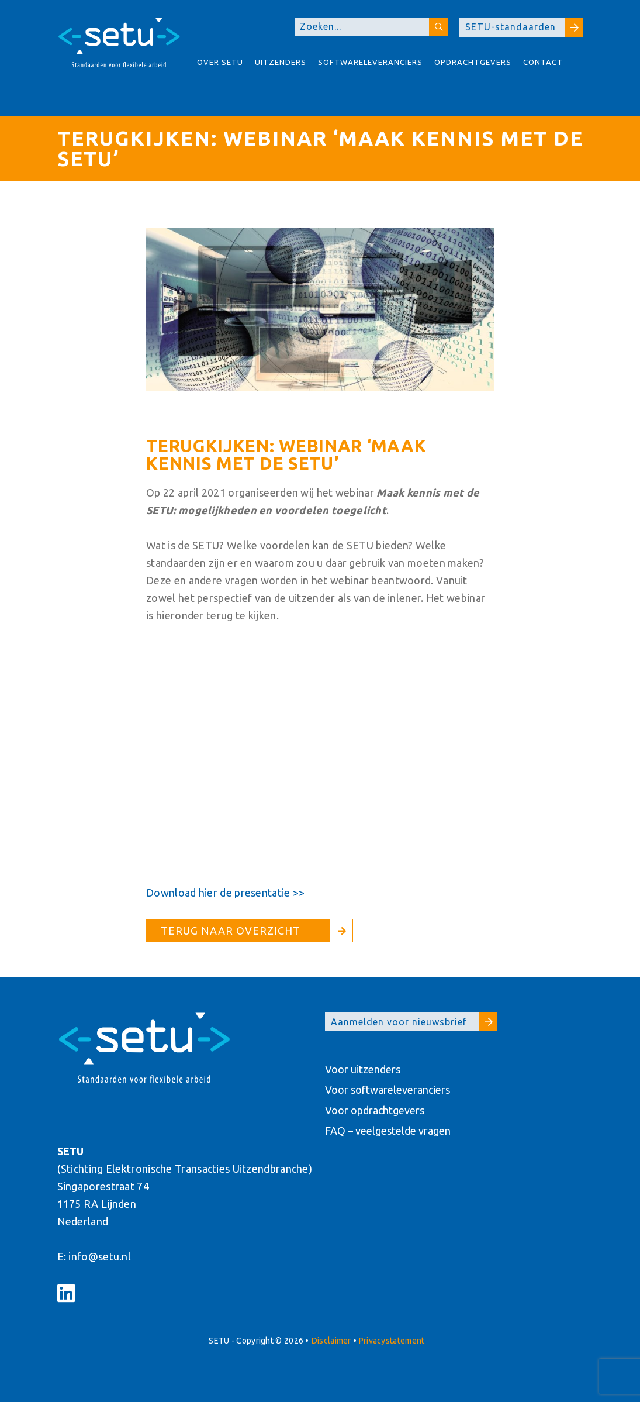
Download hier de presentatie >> (225, 892)
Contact (543, 62)
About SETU (204, 94)
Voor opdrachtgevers (374, 1110)
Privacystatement (392, 1340)
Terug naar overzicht (230, 930)
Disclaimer (331, 1340)
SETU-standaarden (524, 27)
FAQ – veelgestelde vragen (388, 1130)
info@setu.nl (99, 1256)
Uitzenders (280, 62)
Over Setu (220, 62)
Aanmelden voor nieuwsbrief (414, 1021)
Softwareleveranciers (370, 62)
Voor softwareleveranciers (387, 1090)
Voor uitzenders (362, 1069)
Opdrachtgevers (472, 62)
